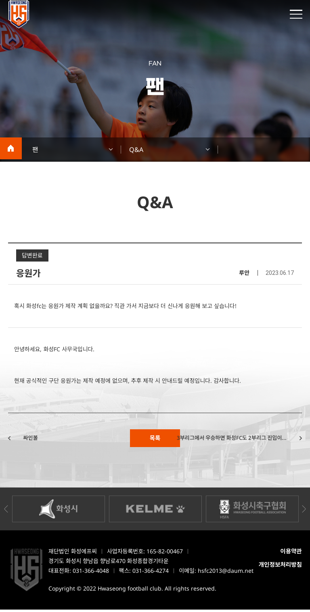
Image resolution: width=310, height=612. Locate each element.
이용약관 (291, 554)
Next (304, 511)
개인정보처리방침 (280, 567)
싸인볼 (36, 439)
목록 (155, 439)
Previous (6, 511)
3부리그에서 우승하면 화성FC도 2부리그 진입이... (223, 439)
